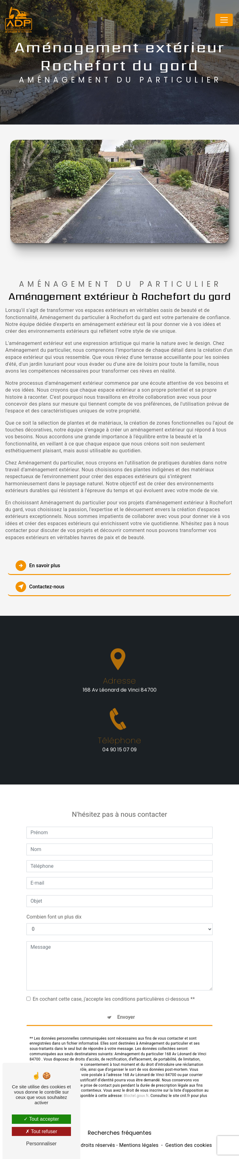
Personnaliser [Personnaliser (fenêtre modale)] (41, 1143)
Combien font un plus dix (54, 900)
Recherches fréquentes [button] (120, 1133)
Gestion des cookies (188, 1145)
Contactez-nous (40, 587)
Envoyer (126, 1000)
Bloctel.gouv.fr (136, 1079)
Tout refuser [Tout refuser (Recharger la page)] (41, 1131)
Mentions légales (138, 1145)
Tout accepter (41, 1119)
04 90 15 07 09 (119, 766)
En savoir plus (38, 565)
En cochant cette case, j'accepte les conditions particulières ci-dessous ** (114, 982)
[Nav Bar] (224, 20)
